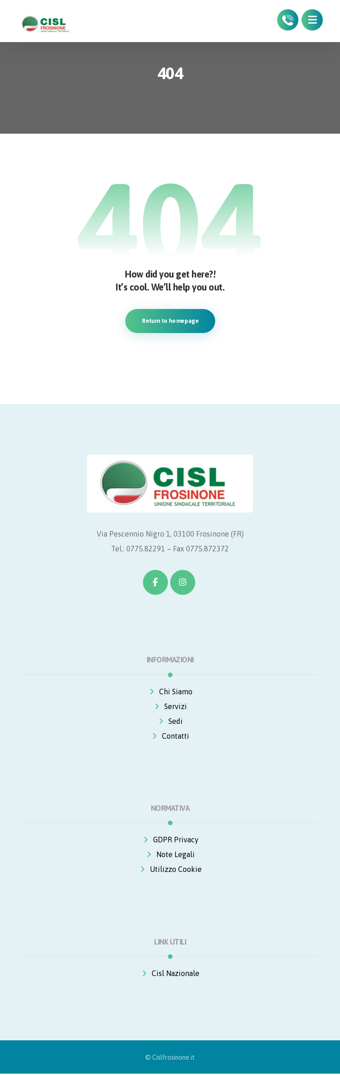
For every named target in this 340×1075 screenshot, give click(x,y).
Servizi (170, 707)
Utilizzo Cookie (170, 870)
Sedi (170, 721)
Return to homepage (170, 321)
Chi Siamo (170, 692)
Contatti (170, 736)
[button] (312, 20)
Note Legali (170, 855)
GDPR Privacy (170, 840)
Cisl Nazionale (170, 974)
